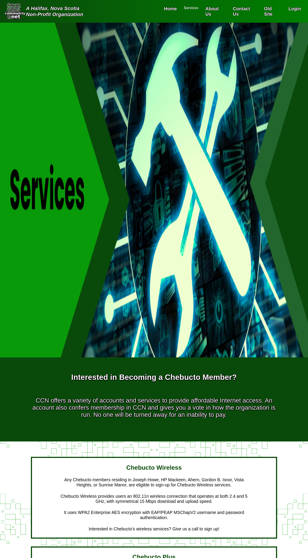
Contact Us (241, 11)
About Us (212, 11)
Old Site (268, 11)
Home (170, 8)
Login (294, 8)
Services (191, 8)
